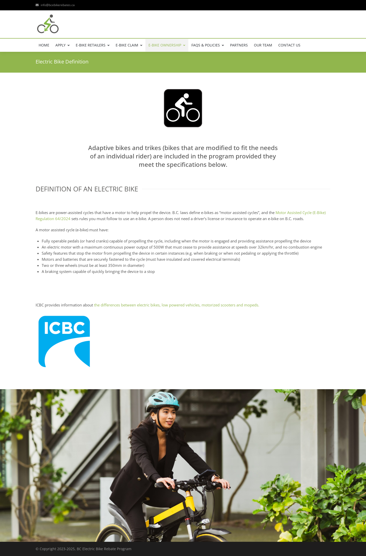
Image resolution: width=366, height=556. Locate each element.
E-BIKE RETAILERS (93, 45)
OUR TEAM (263, 45)
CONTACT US (289, 45)
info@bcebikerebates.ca (55, 5)
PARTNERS (239, 45)
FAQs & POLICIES (207, 45)
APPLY (62, 45)
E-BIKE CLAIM (129, 45)
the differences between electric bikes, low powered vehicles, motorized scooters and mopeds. (176, 304)
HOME (44, 45)
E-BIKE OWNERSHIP (166, 45)
